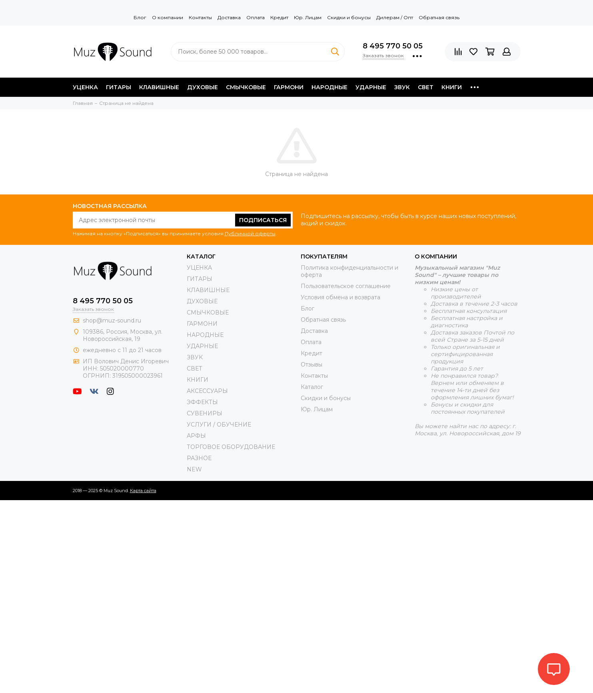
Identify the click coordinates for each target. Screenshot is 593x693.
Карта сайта (143, 490)
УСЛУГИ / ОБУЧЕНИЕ (219, 424)
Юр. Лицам (307, 17)
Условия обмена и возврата (340, 297)
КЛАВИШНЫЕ (159, 87)
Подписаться (263, 220)
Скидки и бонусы (349, 17)
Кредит (279, 17)
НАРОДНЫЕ (329, 87)
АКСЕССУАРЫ (207, 391)
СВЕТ (425, 87)
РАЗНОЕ (199, 458)
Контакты (200, 17)
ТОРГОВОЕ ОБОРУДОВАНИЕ (231, 447)
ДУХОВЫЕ (202, 87)
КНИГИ (451, 87)
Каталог (312, 387)
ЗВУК (402, 87)
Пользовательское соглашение (346, 286)
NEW (194, 469)
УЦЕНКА (85, 87)
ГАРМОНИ (288, 87)
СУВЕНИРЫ (204, 413)
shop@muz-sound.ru (112, 320)
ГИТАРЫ (118, 87)
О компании (167, 17)
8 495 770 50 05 (393, 46)
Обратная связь (439, 17)
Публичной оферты (250, 233)
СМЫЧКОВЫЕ (246, 87)
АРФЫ (196, 435)
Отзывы (311, 364)
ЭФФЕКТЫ (202, 402)
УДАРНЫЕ (370, 87)
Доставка (229, 17)
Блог (140, 17)
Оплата (255, 17)
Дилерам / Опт (394, 17)
